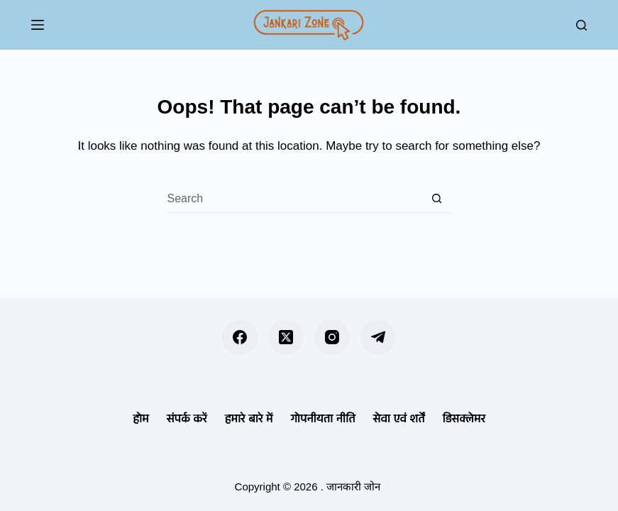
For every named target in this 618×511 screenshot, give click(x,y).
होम (141, 418)
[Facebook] (240, 337)
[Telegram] (378, 337)
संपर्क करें (187, 418)
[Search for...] (294, 199)
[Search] (581, 25)
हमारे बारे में (249, 418)
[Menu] (37, 24)
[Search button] (436, 199)
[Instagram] (332, 337)
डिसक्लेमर (464, 418)
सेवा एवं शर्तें (398, 418)
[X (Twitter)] (286, 337)
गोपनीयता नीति (322, 418)
